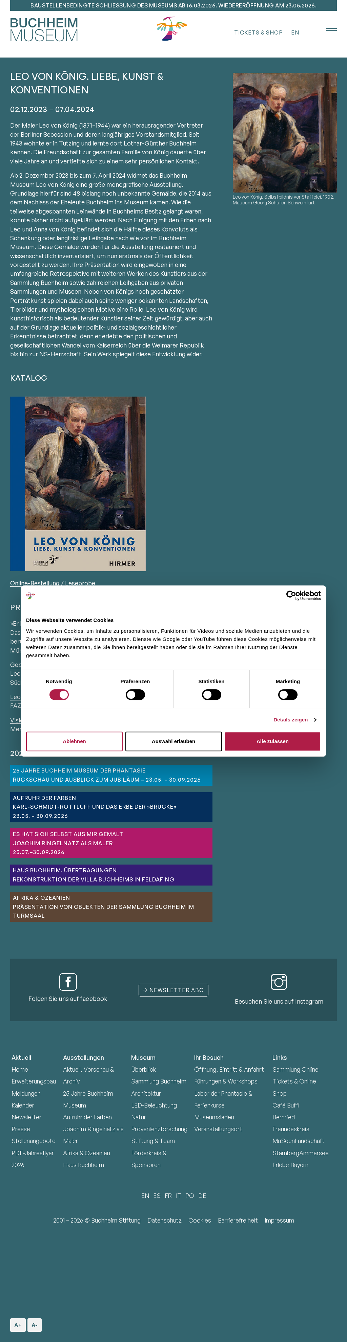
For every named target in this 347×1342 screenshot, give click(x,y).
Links (279, 1057)
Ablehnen (74, 741)
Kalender (23, 1105)
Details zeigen (290, 719)
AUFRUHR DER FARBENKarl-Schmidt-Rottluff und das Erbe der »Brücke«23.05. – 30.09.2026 (95, 807)
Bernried (283, 1117)
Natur (138, 1117)
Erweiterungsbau (34, 1081)
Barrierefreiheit (238, 1220)
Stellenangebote (34, 1140)
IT (178, 1195)
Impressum (279, 1220)
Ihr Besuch (209, 1057)
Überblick (143, 1069)
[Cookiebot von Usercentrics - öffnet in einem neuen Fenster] (291, 595)
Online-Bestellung (34, 583)
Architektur (146, 1093)
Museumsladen (214, 1117)
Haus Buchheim (83, 1164)
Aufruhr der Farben (87, 1117)
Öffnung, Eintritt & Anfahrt (229, 1069)
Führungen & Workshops (226, 1081)
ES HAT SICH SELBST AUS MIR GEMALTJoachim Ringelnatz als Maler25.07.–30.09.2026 (68, 843)
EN (295, 32)
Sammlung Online (295, 1069)
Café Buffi (286, 1105)
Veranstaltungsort (218, 1129)
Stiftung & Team (153, 1140)
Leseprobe (80, 583)
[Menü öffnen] (327, 29)
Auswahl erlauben (173, 741)
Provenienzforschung (159, 1129)
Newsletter (26, 1117)
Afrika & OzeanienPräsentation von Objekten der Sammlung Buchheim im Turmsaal (103, 906)
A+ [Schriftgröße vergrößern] (18, 1323)
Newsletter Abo (173, 990)
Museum (143, 1057)
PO (189, 1195)
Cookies (199, 1220)
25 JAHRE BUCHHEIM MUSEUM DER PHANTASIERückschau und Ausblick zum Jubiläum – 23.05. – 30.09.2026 (107, 775)
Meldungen (26, 1093)
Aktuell (21, 1057)
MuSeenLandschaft (298, 1140)
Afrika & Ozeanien (86, 1153)
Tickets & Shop (258, 32)
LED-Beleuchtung (154, 1105)
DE (202, 1195)
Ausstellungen (83, 1057)
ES (157, 1195)
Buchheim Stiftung (116, 1220)
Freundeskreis (290, 1129)
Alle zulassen (273, 741)
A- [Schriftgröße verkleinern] (34, 1323)
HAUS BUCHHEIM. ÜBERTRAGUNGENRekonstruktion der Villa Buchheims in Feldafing (94, 874)
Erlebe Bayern (290, 1164)
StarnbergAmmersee (300, 1153)
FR (168, 1195)
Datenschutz (164, 1220)
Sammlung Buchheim (158, 1081)
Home (20, 1069)
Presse (21, 1129)
